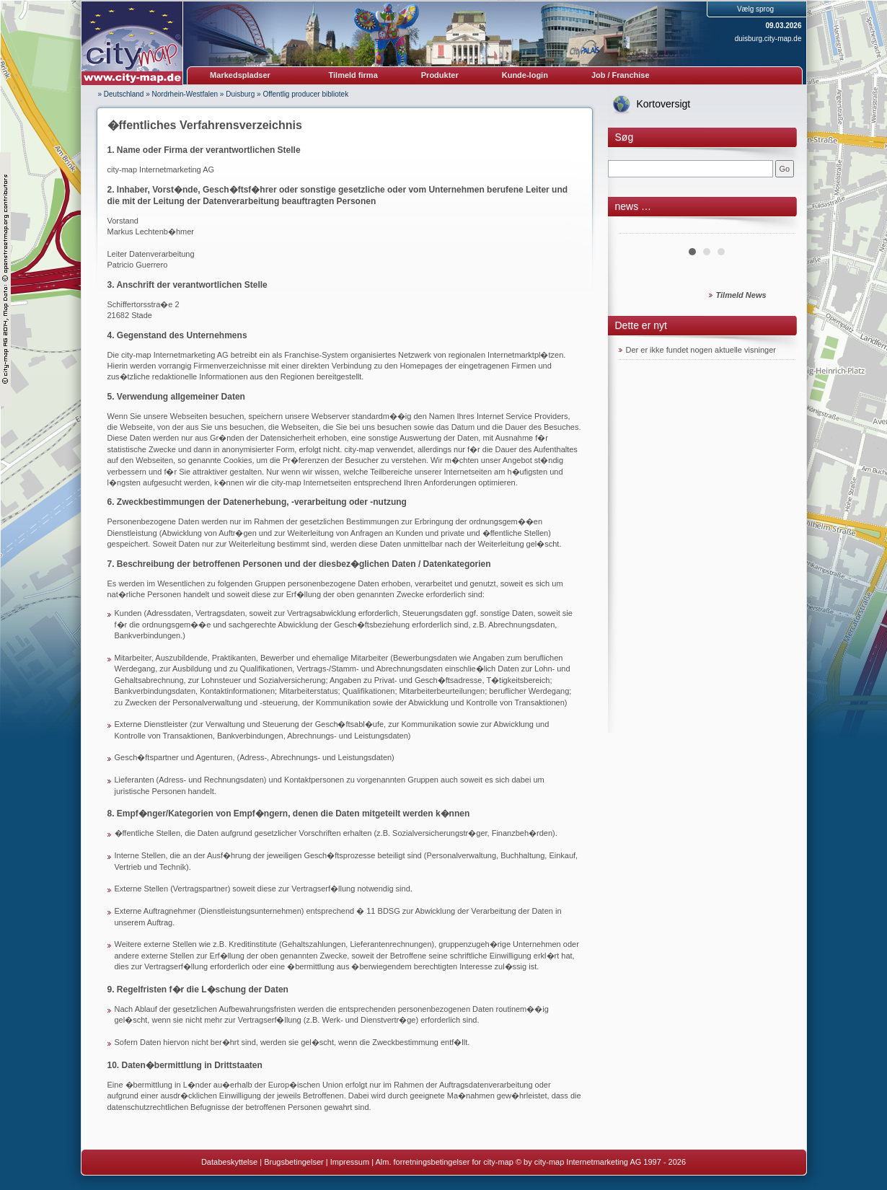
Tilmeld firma (353, 75)
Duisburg (240, 94)
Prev (637, 227)
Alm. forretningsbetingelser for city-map (444, 1162)
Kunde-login (525, 75)
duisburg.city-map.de (768, 39)
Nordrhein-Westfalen (185, 94)
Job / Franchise (620, 75)
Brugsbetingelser (294, 1162)
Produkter (440, 75)
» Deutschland (121, 94)
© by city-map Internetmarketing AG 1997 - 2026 (601, 1162)
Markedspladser (240, 75)
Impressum (349, 1162)
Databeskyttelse (229, 1162)
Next (776, 227)
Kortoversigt (664, 104)
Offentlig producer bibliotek (305, 94)
